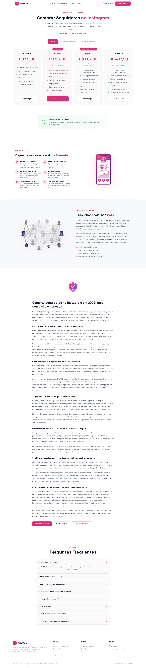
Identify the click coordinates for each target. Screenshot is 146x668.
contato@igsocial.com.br (117, 649)
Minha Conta (109, 3)
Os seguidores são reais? (73, 563)
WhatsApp (113, 646)
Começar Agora (122, 3)
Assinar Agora (27, 99)
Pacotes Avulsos (61, 524)
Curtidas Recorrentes (60, 649)
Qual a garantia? (73, 606)
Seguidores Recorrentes (60, 646)
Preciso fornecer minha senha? (73, 577)
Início (53, 3)
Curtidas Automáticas (81, 524)
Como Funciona (86, 649)
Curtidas (72, 3)
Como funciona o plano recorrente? (73, 614)
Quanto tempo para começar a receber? (73, 621)
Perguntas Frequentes (88, 646)
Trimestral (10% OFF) (68, 41)
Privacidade (85, 655)
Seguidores (62, 4)
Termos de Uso (86, 652)
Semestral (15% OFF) (88, 41)
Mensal (52, 41)
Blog (79, 3)
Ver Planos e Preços (42, 524)
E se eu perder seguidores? (73, 599)
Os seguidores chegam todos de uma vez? (73, 591)
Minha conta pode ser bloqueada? (73, 584)
